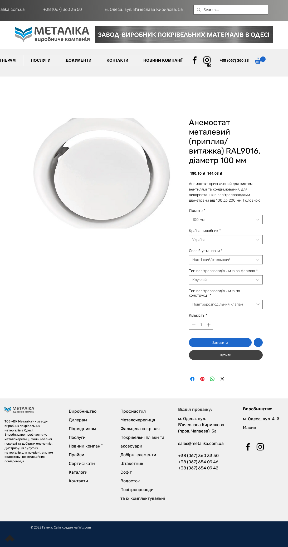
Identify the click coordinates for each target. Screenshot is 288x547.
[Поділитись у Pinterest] (202, 379)
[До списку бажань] (258, 342)
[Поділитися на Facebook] (192, 379)
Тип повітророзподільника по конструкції (214, 293)
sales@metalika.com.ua (201, 443)
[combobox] (226, 219)
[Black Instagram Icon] (207, 60)
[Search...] (230, 10)
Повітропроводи (137, 489)
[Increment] (209, 324)
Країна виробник (205, 231)
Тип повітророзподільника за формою (223, 271)
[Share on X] (222, 379)
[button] (78, 60)
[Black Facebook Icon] (194, 60)
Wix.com (85, 527)
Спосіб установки (205, 251)
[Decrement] (193, 324)
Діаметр (197, 210)
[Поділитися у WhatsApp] (212, 379)
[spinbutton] (201, 324)
